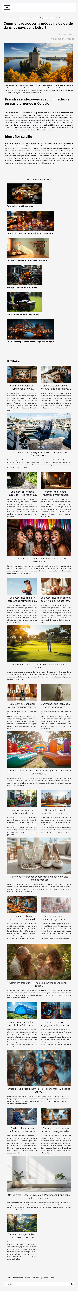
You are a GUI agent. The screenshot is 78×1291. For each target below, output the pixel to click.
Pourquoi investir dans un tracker (22, 287)
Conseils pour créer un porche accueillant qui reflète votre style (22, 813)
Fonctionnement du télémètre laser (23, 314)
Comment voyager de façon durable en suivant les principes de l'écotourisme (22, 1237)
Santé (27, 1278)
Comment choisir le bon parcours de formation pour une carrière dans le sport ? (22, 600)
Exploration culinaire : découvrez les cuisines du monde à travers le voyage (22, 919)
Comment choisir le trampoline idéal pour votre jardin (55, 813)
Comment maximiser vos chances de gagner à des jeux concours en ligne (55, 1131)
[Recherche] (36, 1284)
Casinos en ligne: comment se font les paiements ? (30, 233)
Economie (6, 1278)
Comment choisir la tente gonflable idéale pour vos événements (22, 1025)
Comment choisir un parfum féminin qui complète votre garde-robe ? (56, 600)
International (18, 1278)
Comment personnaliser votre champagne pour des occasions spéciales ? (22, 706)
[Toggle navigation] (7, 7)
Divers (13, 18)
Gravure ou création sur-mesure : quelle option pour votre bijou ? (55, 388)
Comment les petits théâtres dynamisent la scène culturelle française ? (55, 494)
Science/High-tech (40, 1278)
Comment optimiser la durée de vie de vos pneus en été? (22, 494)
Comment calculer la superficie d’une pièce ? (28, 260)
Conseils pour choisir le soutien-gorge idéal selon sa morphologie (55, 919)
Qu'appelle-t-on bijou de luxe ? (21, 206)
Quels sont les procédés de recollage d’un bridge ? (30, 342)
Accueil (6, 18)
